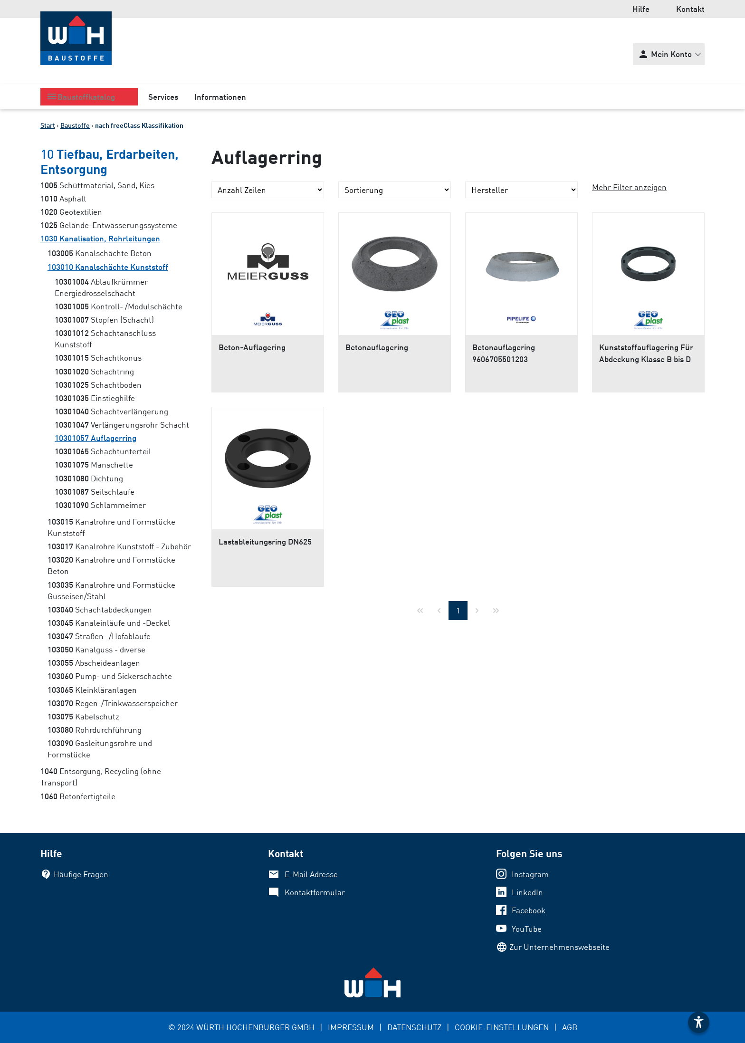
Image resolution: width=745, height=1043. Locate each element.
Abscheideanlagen (94, 663)
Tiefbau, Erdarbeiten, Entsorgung (109, 161)
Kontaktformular (315, 892)
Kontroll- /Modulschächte (118, 306)
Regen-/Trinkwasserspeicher (113, 703)
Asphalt (63, 198)
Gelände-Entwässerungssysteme (108, 225)
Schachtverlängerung (111, 411)
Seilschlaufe (94, 492)
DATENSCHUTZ (414, 1027)
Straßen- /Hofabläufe (99, 636)
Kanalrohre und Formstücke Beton (111, 565)
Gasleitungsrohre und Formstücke (100, 748)
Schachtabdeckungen (100, 609)
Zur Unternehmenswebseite (559, 947)
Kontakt (690, 9)
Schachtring (94, 371)
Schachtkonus (98, 358)
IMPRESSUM (351, 1027)
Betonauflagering (376, 347)
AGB (569, 1027)
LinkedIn (527, 892)
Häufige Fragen (81, 874)
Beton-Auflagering (252, 347)
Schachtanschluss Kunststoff (105, 338)
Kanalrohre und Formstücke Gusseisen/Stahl (111, 590)
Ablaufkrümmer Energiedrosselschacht (101, 287)
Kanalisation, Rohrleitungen (100, 238)
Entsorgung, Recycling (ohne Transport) (100, 776)
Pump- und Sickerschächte (110, 676)
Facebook (528, 910)
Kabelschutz (83, 716)
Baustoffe (75, 125)
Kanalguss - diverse (96, 649)
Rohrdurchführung (95, 730)
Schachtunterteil (103, 451)
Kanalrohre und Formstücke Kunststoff (111, 527)
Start (47, 125)
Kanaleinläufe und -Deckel (109, 623)
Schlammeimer (100, 505)
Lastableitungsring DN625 (265, 541)
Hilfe (640, 9)
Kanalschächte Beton (100, 253)
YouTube (527, 929)
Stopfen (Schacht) (104, 320)
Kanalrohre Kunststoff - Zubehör (119, 546)
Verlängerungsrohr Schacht (122, 425)
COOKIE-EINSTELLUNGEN (502, 1027)
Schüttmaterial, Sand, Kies (97, 185)
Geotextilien (71, 212)
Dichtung (89, 478)
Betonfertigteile (77, 796)
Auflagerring (95, 438)
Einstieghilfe (95, 398)
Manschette (94, 464)
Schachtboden (98, 385)
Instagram (530, 874)
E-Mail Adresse (311, 874)
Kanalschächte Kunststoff (108, 267)
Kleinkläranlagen (92, 690)
